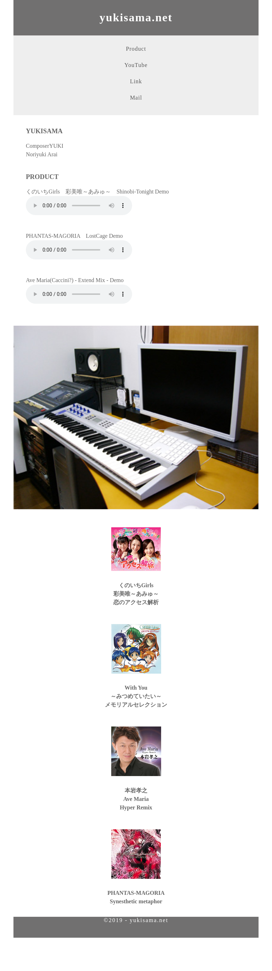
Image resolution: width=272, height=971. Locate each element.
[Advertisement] (135, 954)
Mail (136, 98)
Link (136, 81)
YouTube (135, 65)
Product (136, 49)
